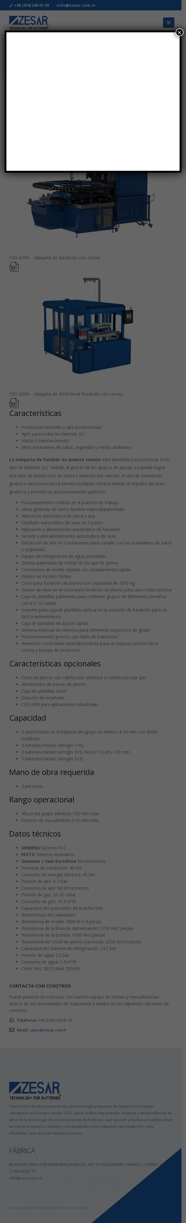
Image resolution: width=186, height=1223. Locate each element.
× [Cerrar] (179, 32)
